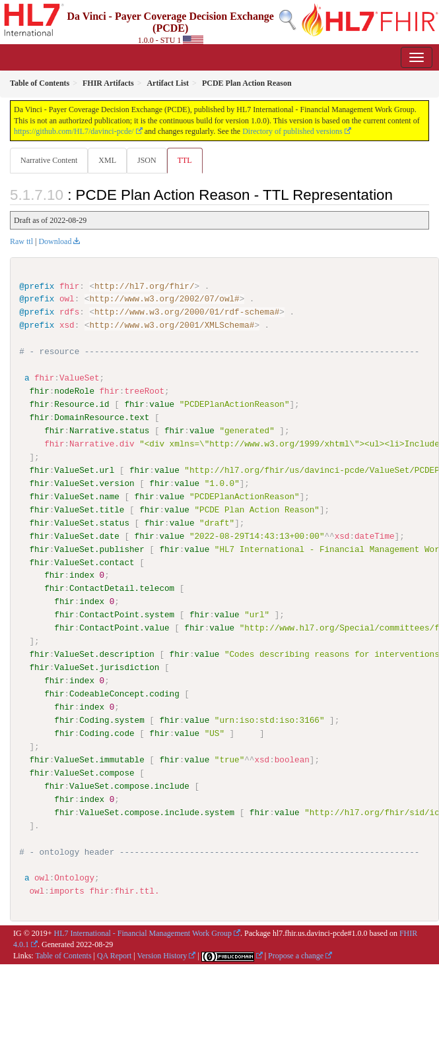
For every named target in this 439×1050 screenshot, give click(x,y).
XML (107, 160)
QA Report (114, 955)
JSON (146, 160)
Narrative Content (48, 160)
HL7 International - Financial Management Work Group (143, 932)
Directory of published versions (292, 131)
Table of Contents (63, 955)
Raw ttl (21, 241)
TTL (185, 160)
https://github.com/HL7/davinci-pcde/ (74, 131)
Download (54, 241)
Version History (162, 955)
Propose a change (295, 955)
